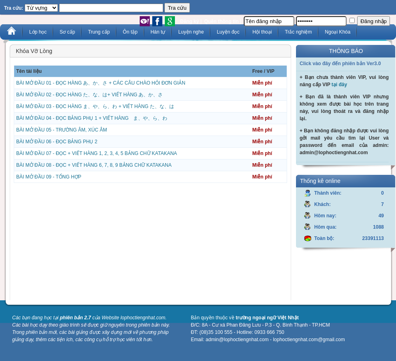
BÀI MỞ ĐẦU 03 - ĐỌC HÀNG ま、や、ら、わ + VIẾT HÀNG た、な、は (95, 106)
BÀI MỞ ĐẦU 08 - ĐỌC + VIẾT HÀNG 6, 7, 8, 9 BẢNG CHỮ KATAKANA (94, 165)
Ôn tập (130, 32)
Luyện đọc (228, 32)
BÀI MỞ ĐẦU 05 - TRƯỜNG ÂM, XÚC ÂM (61, 130)
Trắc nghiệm (298, 32)
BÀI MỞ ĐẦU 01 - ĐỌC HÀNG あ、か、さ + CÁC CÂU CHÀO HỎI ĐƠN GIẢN (100, 83)
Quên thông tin (221, 21)
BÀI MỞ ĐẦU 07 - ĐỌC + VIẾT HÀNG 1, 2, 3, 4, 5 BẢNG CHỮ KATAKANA (96, 153)
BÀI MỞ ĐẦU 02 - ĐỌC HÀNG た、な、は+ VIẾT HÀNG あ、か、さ (89, 95)
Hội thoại (262, 32)
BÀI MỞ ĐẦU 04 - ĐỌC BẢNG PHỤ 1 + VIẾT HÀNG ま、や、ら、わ (92, 118)
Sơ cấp (67, 32)
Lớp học (38, 32)
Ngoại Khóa (337, 32)
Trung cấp (99, 32)
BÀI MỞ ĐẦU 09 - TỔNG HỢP (48, 177)
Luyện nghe (191, 32)
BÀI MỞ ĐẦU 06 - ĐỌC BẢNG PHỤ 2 (56, 141)
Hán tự (158, 32)
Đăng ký (189, 21)
